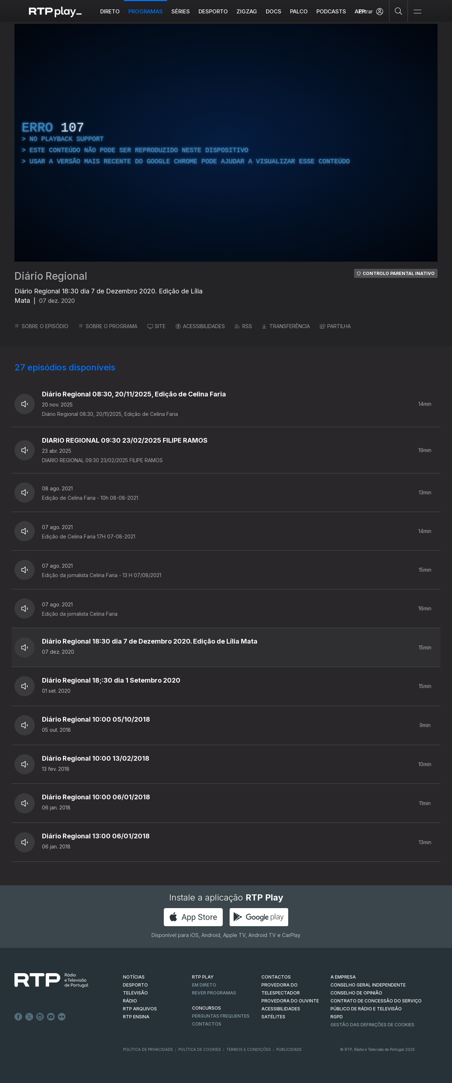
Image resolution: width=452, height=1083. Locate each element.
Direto (110, 11)
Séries (180, 11)
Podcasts (331, 11)
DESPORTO (135, 985)
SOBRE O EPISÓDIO (41, 326)
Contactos (206, 1024)
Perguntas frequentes (221, 1016)
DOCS (273, 11)
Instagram (40, 1017)
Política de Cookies (199, 1049)
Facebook (18, 1017)
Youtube (51, 1017)
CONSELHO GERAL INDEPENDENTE (368, 985)
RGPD (337, 1016)
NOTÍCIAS (134, 977)
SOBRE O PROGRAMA (107, 326)
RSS (243, 326)
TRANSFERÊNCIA (286, 326)
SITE (157, 326)
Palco (299, 11)
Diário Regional (50, 276)
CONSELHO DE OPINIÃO (356, 993)
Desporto (213, 11)
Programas (145, 11)
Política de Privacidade (148, 1049)
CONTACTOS (276, 977)
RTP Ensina (136, 1016)
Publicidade (289, 1049)
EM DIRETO (204, 985)
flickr (62, 1017)
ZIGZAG (246, 11)
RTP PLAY (203, 977)
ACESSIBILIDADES (200, 326)
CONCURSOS (206, 1008)
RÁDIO (130, 1001)
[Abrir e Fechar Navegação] (417, 11)
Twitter (29, 1017)
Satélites (273, 1016)
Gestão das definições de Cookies (372, 1024)
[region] (226, 143)
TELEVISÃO (135, 993)
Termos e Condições (248, 1049)
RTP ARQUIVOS (140, 1008)
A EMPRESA (343, 977)
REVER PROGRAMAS (214, 993)
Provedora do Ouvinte (290, 1001)
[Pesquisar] (398, 11)
